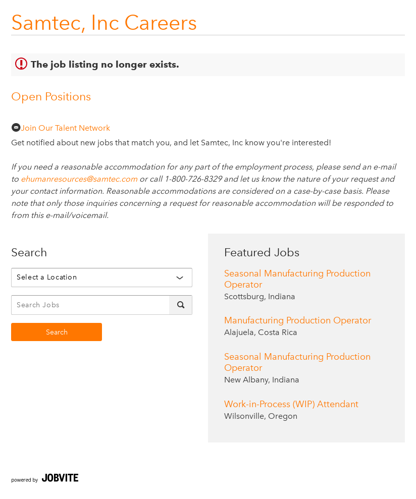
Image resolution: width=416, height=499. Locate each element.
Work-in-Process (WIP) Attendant (291, 404)
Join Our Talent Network (60, 128)
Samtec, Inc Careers (104, 22)
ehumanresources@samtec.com (79, 179)
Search (57, 332)
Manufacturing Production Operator (297, 320)
